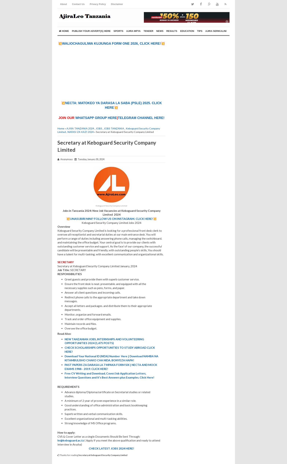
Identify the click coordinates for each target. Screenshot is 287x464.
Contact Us (78, 4)
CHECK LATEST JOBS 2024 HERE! (111, 448)
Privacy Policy (98, 4)
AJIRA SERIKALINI (216, 31)
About (63, 4)
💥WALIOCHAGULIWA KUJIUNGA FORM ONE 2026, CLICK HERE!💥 (111, 43)
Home (64, 31)
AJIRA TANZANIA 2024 (80, 128)
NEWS (159, 31)
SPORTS (118, 31)
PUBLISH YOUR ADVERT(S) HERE (91, 31)
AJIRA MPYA (133, 31)
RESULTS (171, 31)
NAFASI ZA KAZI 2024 (81, 131)
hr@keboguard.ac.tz (70, 440)
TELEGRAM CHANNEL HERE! (141, 118)
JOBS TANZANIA (114, 128)
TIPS (199, 31)
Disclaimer (117, 4)
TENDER (148, 31)
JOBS (99, 128)
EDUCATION (187, 31)
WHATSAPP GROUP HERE (96, 118)
